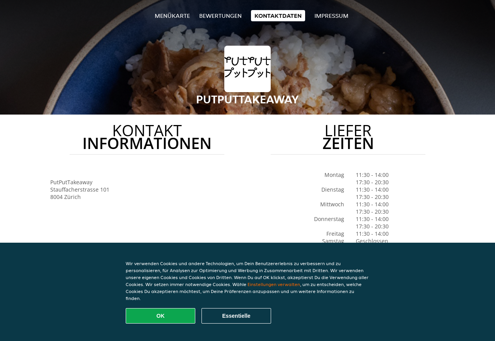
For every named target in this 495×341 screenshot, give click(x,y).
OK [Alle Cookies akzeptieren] (161, 316)
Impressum (331, 16)
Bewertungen (220, 16)
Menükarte (172, 16)
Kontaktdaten (278, 16)
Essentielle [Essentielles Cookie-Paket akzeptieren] (236, 316)
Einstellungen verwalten (274, 284)
